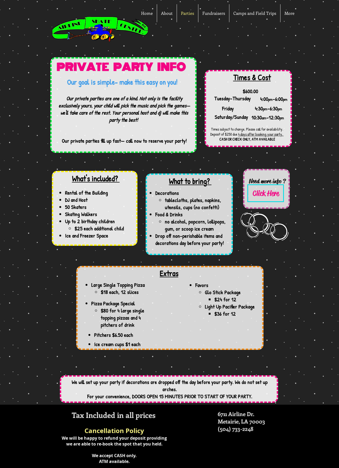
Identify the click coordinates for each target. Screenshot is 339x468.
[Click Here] (265, 193)
